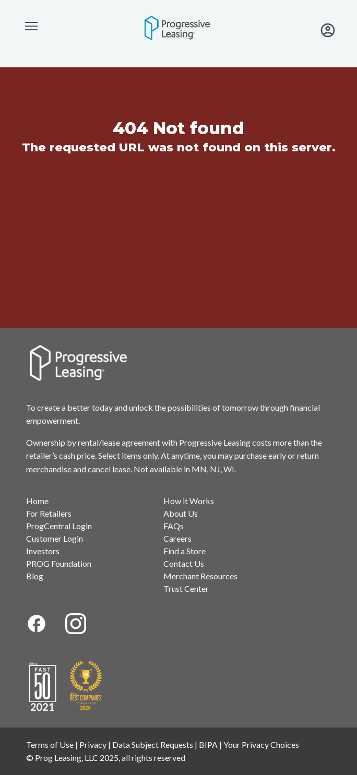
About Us (180, 513)
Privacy (92, 744)
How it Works (188, 501)
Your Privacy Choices (261, 744)
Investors (42, 551)
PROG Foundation (58, 563)
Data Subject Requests (152, 744)
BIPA (208, 744)
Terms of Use (50, 744)
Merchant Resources (200, 576)
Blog (34, 576)
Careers (177, 538)
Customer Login (54, 538)
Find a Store (184, 551)
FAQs (173, 526)
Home (37, 501)
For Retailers (49, 513)
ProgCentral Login (59, 526)
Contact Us (183, 563)
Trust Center (186, 588)
